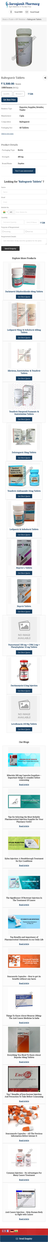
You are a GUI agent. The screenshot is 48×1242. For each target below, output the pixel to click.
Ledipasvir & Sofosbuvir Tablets (24, 529)
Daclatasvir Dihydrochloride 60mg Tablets (24, 291)
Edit (30, 94)
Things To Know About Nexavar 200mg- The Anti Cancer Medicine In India (24, 1016)
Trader (11, 19)
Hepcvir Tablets (24, 606)
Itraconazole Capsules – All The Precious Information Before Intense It (24, 1134)
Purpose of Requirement (10, 227)
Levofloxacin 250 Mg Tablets (24, 724)
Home (5, 19)
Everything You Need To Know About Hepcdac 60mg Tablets (24, 1056)
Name (3, 187)
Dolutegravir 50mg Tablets (24, 452)
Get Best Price (9, 99)
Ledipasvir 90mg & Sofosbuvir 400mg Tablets (24, 331)
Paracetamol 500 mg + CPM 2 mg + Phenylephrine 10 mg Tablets (24, 645)
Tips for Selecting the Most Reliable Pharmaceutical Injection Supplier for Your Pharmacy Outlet (24, 819)
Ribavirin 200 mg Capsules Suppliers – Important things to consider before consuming (24, 777)
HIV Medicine (20, 19)
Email (3, 197)
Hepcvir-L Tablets (24, 568)
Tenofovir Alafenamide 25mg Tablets (24, 491)
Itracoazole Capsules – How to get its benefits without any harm (24, 977)
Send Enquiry (24, 1238)
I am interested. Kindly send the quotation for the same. (24, 241)
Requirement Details (8, 237)
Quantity (4, 217)
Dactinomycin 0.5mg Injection (24, 685)
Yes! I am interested (24, 171)
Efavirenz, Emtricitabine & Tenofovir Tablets (24, 371)
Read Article (24, 784)
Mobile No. (5, 207)
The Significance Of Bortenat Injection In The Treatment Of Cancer (24, 899)
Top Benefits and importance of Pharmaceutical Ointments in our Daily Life (24, 938)
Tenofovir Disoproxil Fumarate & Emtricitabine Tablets (24, 412)
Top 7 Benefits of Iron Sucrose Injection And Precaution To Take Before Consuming (24, 1095)
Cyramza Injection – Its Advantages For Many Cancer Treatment (24, 1174)
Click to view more (7, 134)
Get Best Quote (24, 296)
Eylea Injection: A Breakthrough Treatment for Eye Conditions (24, 859)
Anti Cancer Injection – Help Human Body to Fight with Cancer (24, 1213)
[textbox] (19, 93)
